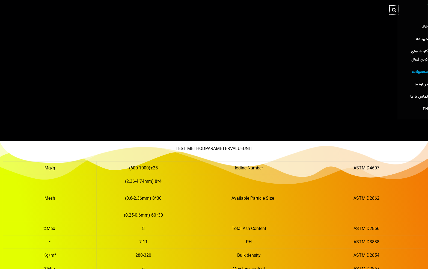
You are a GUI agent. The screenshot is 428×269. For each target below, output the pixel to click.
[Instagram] (76, 259)
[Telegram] (67, 259)
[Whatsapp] (58, 259)
